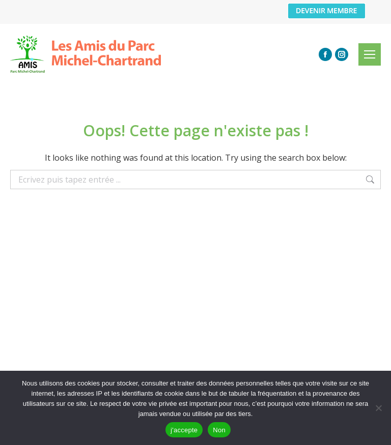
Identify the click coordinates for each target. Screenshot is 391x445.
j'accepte (184, 430)
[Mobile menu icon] (369, 54)
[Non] (378, 408)
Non (219, 430)
